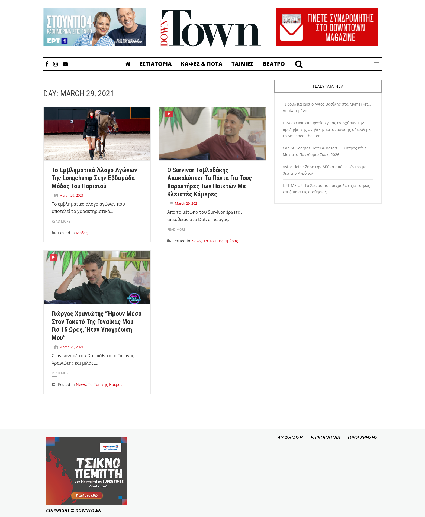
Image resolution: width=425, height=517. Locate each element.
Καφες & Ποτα (202, 63)
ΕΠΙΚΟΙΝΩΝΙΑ (325, 437)
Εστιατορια (155, 63)
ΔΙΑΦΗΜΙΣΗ (290, 437)
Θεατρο (273, 63)
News (196, 240)
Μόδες (82, 232)
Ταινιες (242, 63)
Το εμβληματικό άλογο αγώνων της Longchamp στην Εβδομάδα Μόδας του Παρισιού (94, 178)
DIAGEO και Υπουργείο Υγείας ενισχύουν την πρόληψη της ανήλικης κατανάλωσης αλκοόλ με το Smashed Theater (327, 129)
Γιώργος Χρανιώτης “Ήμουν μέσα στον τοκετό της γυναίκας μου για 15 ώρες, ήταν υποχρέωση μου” (96, 326)
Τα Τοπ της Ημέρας (221, 240)
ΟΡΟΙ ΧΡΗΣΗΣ (363, 437)
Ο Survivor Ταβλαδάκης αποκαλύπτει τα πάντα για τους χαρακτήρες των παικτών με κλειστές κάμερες (209, 182)
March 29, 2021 (71, 195)
